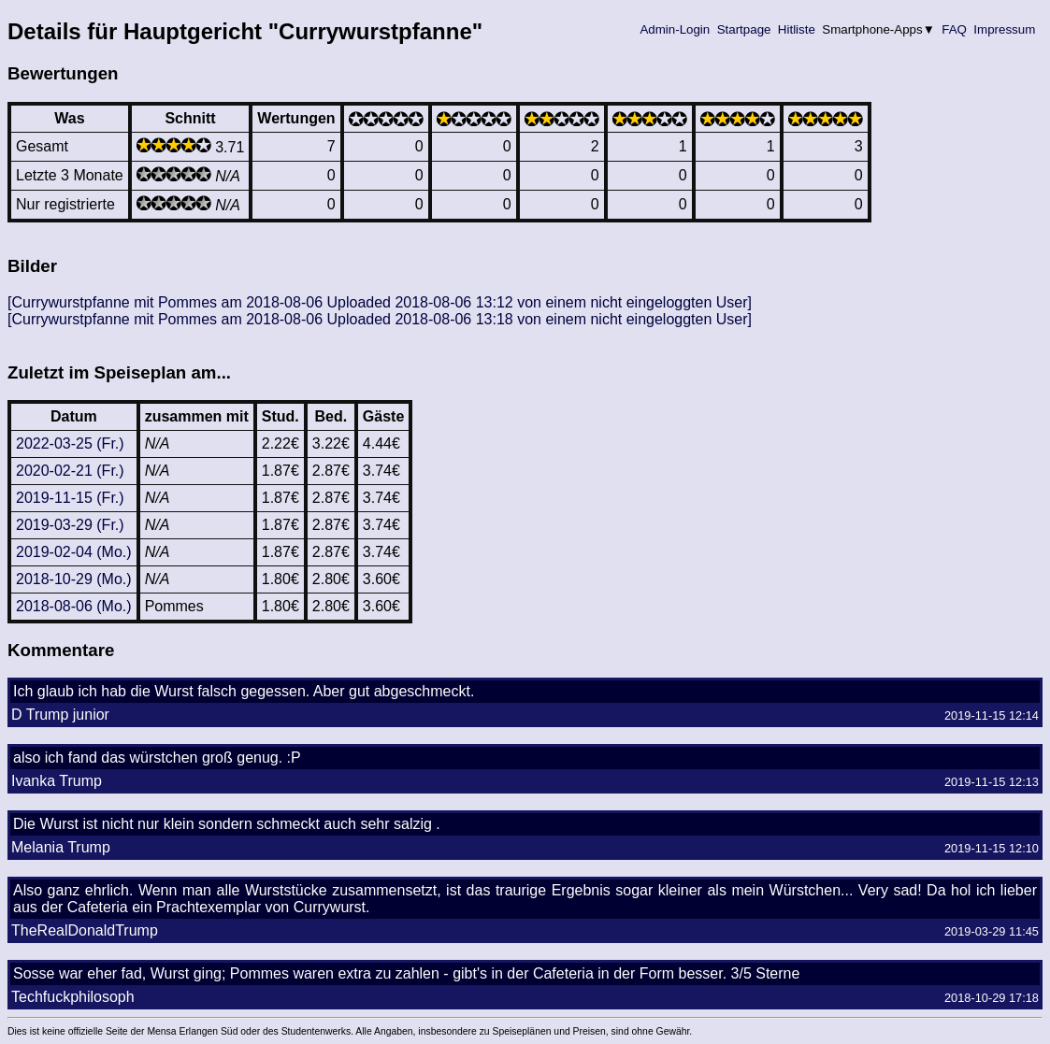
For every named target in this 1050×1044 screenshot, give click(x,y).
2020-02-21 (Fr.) (70, 471)
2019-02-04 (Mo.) (74, 552)
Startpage (743, 29)
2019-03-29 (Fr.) (70, 525)
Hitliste (796, 29)
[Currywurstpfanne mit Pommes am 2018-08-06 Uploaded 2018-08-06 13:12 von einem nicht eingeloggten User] (379, 302)
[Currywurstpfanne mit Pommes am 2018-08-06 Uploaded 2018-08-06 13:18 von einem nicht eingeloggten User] (379, 319)
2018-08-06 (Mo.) (74, 606)
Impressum (1005, 29)
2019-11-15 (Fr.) (70, 498)
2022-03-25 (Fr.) (70, 443)
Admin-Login (675, 29)
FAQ (955, 29)
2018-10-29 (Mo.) (74, 579)
